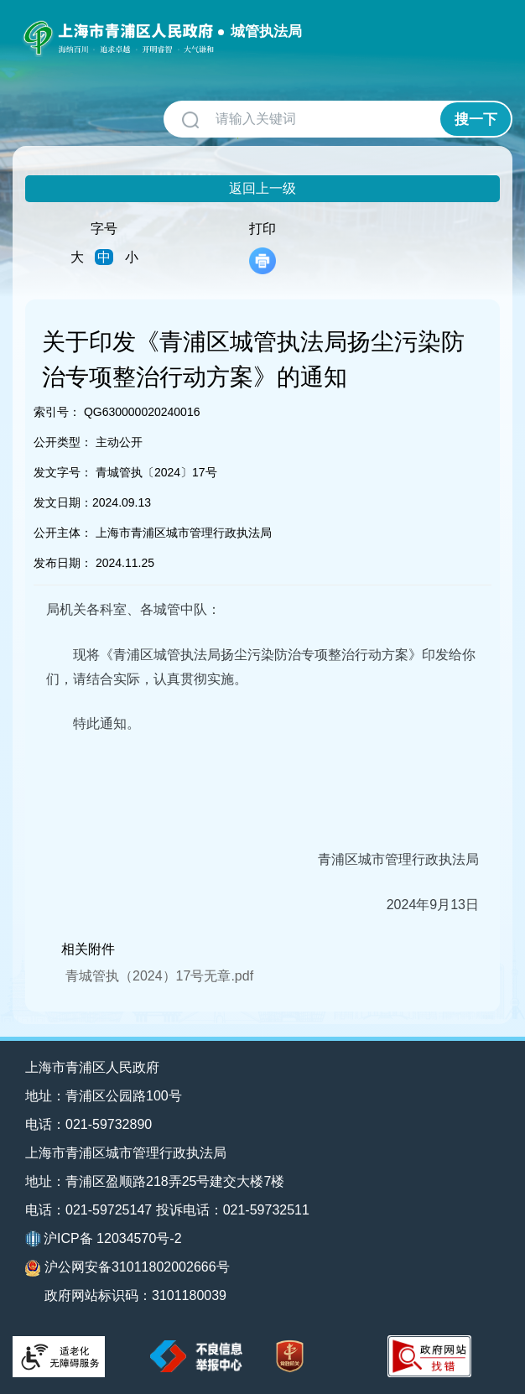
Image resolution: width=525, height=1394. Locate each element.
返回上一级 (262, 188)
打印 (262, 247)
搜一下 (476, 119)
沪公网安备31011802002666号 (127, 1268)
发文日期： (63, 502)
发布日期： (63, 563)
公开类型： (63, 442)
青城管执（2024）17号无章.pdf (159, 976)
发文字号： (63, 472)
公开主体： (63, 532)
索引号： (57, 412)
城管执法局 (266, 31)
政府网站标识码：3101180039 (135, 1295)
